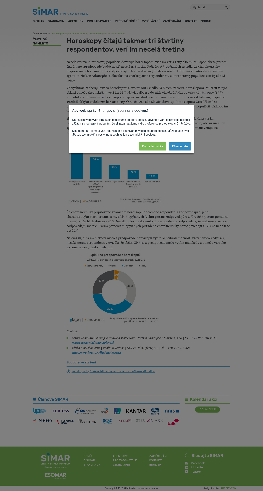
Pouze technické (152, 146)
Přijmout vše (180, 146)
